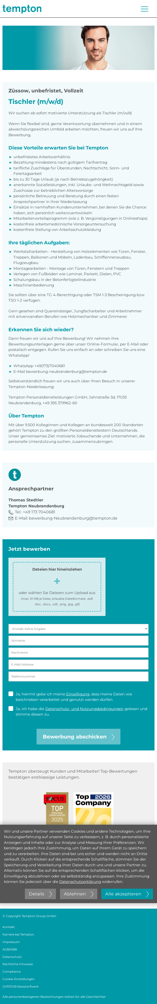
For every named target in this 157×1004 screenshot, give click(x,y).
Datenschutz (12, 957)
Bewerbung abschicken (78, 736)
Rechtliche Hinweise (17, 964)
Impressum (11, 942)
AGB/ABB (9, 949)
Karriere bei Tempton (18, 934)
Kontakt (8, 927)
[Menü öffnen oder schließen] (144, 9)
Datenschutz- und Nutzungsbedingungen (84, 708)
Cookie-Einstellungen (18, 979)
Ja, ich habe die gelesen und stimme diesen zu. (77, 711)
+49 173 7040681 (39, 512)
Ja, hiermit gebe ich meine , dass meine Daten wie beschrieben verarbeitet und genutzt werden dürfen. (70, 696)
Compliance (11, 971)
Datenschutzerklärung (80, 881)
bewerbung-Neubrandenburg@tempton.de (73, 518)
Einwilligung (77, 694)
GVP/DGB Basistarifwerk (20, 986)
